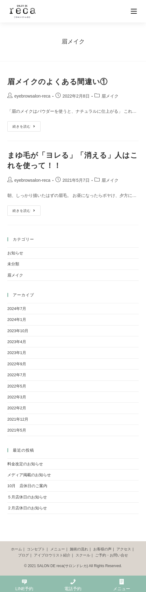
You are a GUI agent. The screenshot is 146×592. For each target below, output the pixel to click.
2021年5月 (16, 430)
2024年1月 (16, 319)
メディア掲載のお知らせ (29, 475)
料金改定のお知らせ (25, 464)
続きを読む (23, 126)
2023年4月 (16, 341)
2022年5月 (16, 386)
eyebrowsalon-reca (32, 96)
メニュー (57, 549)
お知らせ (15, 253)
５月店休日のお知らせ (27, 497)
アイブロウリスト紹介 (52, 555)
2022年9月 (16, 364)
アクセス (123, 549)
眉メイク (110, 96)
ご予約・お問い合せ (111, 555)
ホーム (16, 549)
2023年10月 (17, 331)
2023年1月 (16, 352)
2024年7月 (16, 308)
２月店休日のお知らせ (27, 508)
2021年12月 (17, 419)
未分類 (13, 264)
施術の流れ (79, 549)
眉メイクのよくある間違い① (57, 81)
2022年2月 (16, 408)
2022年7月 (16, 375)
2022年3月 (16, 397)
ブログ (23, 555)
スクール (83, 555)
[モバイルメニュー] (135, 11)
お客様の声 (102, 549)
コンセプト (36, 549)
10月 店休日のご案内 (27, 486)
